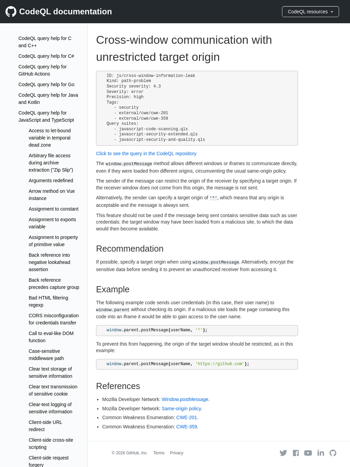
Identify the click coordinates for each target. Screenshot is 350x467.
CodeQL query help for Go (46, 84)
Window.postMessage (185, 399)
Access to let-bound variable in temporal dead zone (50, 138)
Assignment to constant (54, 209)
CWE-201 (186, 417)
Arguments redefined (51, 180)
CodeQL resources (310, 11)
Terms (159, 453)
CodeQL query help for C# (46, 56)
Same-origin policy (181, 408)
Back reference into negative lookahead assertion (49, 262)
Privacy (176, 453)
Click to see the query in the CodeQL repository (146, 153)
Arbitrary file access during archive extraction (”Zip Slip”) (51, 163)
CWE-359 (186, 426)
